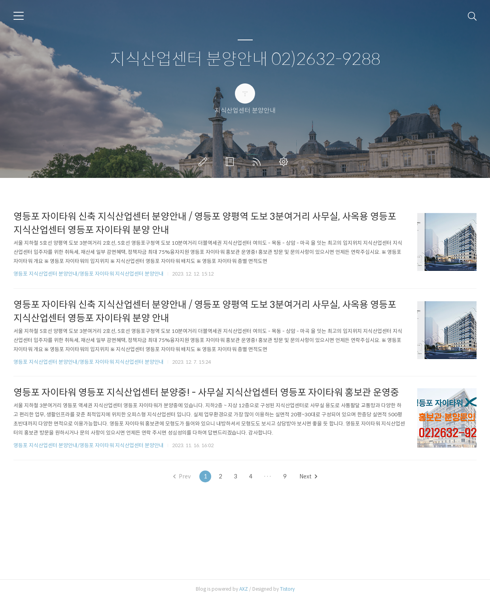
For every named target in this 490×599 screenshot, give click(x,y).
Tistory (287, 589)
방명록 (231, 162)
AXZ (243, 589)
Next (308, 476)
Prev (182, 476)
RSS (258, 162)
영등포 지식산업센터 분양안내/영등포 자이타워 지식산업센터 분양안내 (88, 273)
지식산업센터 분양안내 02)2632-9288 (245, 59)
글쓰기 (204, 162)
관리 (285, 162)
